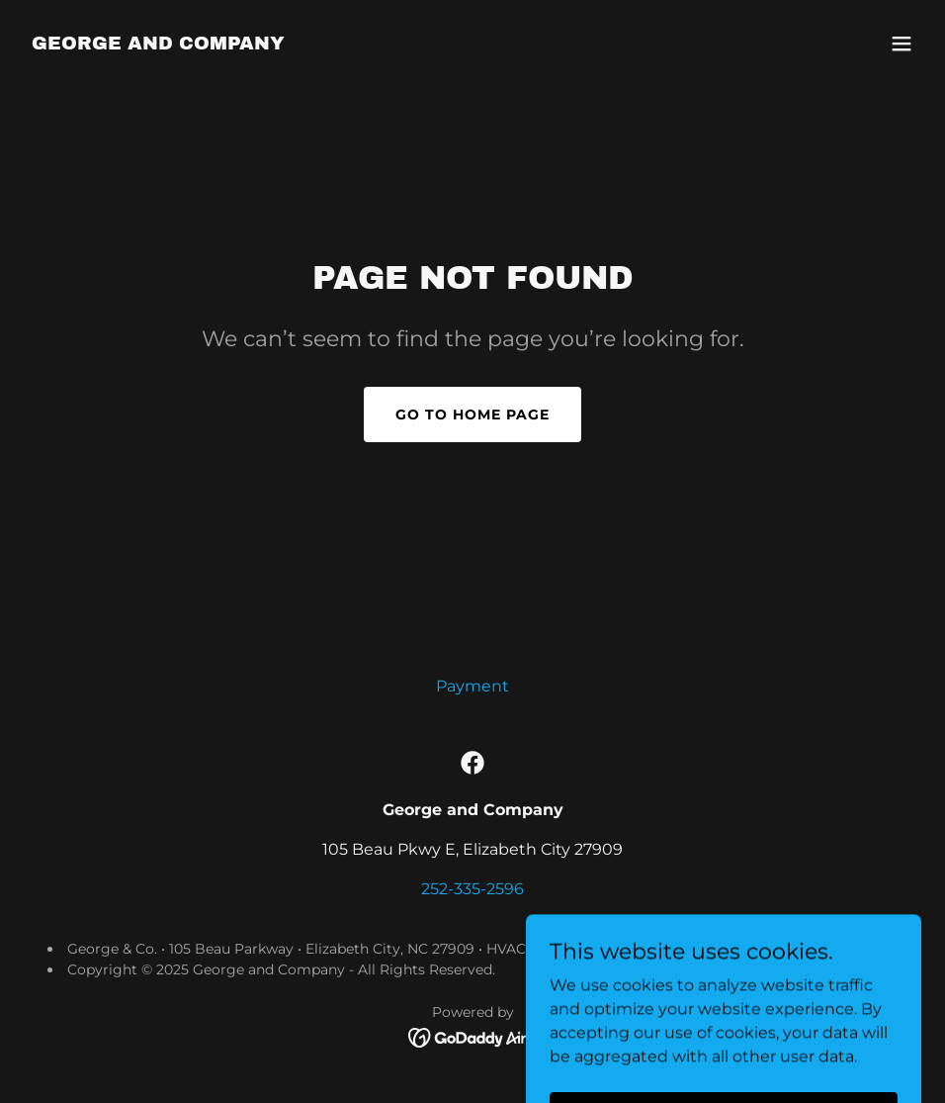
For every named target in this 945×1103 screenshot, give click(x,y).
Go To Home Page (472, 414)
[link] (158, 44)
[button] (901, 43)
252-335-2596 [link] (472, 888)
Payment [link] (472, 686)
